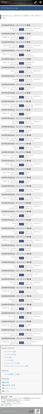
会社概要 (6, 382)
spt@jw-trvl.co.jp (16, 403)
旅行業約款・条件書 (9, 385)
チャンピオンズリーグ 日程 (11, 363)
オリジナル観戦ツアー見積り (11, 374)
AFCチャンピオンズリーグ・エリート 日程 (15, 366)
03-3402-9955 (6, 405)
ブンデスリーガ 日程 (9, 354)
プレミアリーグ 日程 (9, 351)
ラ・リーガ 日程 (8, 360)
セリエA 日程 (7, 357)
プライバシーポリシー (9, 388)
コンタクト (6, 391)
